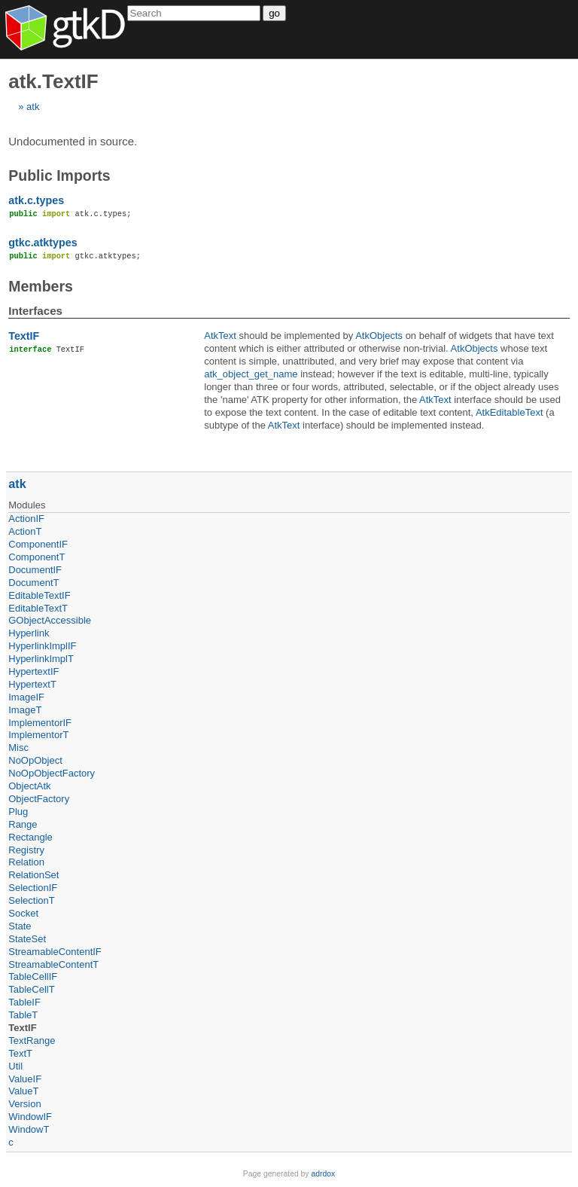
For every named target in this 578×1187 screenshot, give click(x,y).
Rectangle (30, 837)
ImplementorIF (39, 722)
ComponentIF (38, 544)
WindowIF (30, 1116)
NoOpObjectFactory (51, 773)
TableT (23, 1015)
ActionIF (26, 518)
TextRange (31, 1040)
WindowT (28, 1129)
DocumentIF (35, 569)
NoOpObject (35, 760)
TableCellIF (32, 976)
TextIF (23, 336)
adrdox (323, 1174)
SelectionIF (32, 887)
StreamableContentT (53, 964)
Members (40, 286)
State (19, 926)
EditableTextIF (39, 595)
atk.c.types (36, 200)
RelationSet (33, 874)
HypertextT (32, 684)
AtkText (220, 335)
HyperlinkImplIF (42, 645)
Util (15, 1066)
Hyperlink (28, 633)
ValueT (23, 1091)
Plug (18, 811)
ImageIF (26, 697)
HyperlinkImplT (41, 658)
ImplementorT (38, 734)
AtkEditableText (509, 412)
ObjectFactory (38, 798)
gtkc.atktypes (42, 242)
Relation (26, 862)
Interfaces (35, 310)
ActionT (24, 531)
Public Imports (59, 175)
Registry (26, 850)
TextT (20, 1053)
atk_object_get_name (250, 374)
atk (32, 106)
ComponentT (36, 557)
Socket (23, 913)
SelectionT (31, 900)
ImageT (24, 710)
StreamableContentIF (55, 951)
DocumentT (33, 582)
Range (22, 824)
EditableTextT (38, 608)
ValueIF (24, 1079)
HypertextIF (33, 671)
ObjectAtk (29, 786)
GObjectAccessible (49, 620)
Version (24, 1103)
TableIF (24, 1002)
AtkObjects (379, 335)
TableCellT (31, 989)
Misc (18, 747)
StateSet (27, 938)
